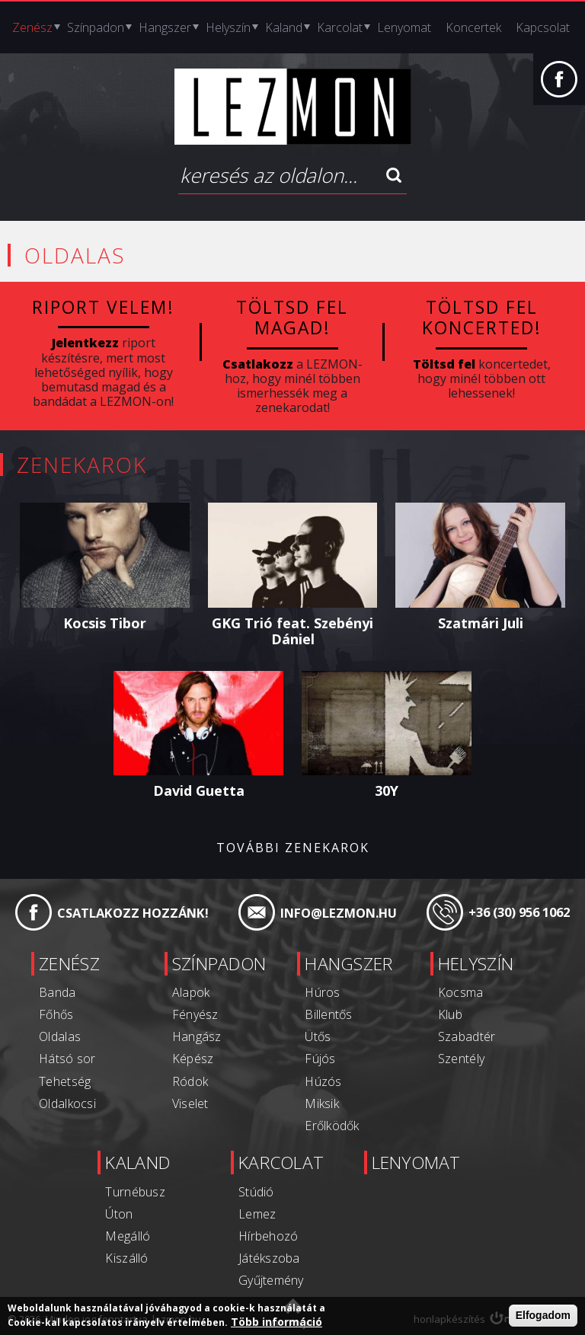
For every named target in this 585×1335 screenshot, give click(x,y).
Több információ (276, 1322)
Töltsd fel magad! (292, 316)
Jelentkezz (85, 342)
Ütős (318, 1034)
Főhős (39, 1012)
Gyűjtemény (266, 1277)
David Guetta (199, 789)
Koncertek (473, 27)
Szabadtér (475, 1034)
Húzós (323, 1079)
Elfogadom (543, 1316)
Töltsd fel (444, 362)
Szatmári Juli (480, 621)
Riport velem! (103, 306)
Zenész (32, 27)
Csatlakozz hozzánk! (130, 911)
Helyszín (228, 27)
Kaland (283, 27)
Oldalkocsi (49, 1101)
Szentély (469, 1057)
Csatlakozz (257, 362)
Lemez (253, 1210)
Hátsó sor (49, 1057)
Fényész (186, 1012)
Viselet (181, 1101)
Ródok (181, 1079)
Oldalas (42, 1034)
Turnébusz (122, 1188)
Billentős (328, 1012)
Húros (322, 990)
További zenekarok (292, 846)
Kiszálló (113, 1255)
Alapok (182, 990)
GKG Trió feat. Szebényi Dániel (292, 629)
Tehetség (47, 1079)
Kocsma (469, 990)
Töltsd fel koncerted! (481, 316)
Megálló (114, 1233)
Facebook (559, 87)
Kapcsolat (543, 27)
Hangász (188, 1034)
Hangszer (165, 27)
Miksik (321, 1101)
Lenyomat (404, 27)
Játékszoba (264, 1255)
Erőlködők (331, 1123)
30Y (386, 789)
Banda (40, 990)
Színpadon (95, 27)
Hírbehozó (263, 1233)
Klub (459, 1012)
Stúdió (252, 1188)
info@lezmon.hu (337, 911)
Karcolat (340, 27)
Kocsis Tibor (104, 621)
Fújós (320, 1057)
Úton (106, 1210)
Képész (184, 1057)
